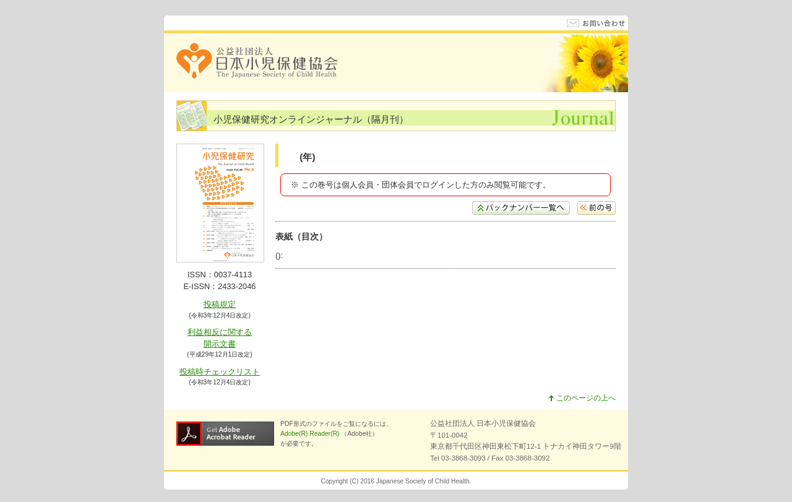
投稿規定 (220, 304)
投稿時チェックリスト (219, 371)
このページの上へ (582, 398)
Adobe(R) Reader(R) (310, 433)
